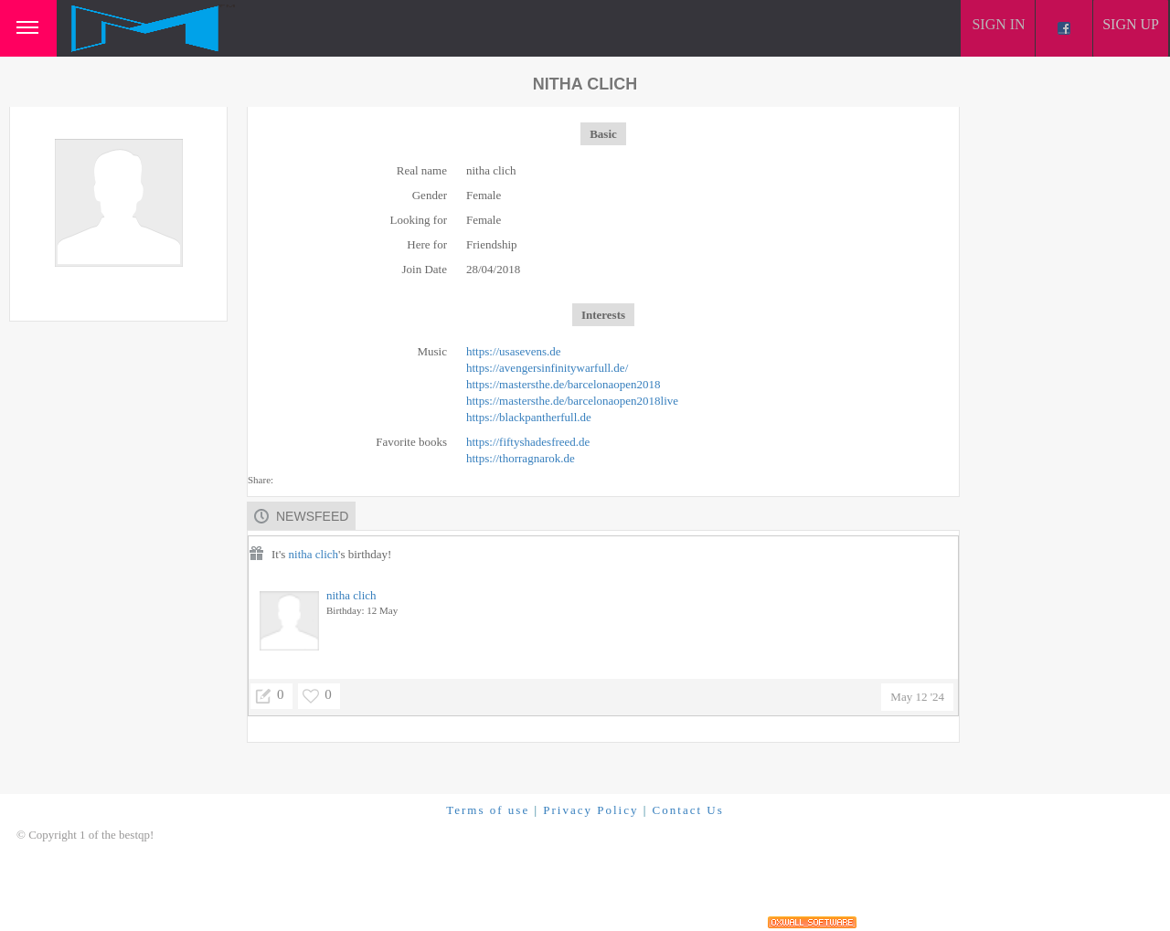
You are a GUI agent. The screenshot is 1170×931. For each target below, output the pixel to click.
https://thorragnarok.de (520, 458)
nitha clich (314, 554)
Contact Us (688, 810)
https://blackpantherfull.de (528, 417)
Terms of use (487, 810)
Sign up (1130, 24)
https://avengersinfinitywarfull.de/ (547, 368)
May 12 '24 (917, 697)
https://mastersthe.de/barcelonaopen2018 (563, 384)
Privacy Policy (590, 810)
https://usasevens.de (513, 351)
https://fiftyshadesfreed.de (528, 442)
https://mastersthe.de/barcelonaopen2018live (572, 400)
